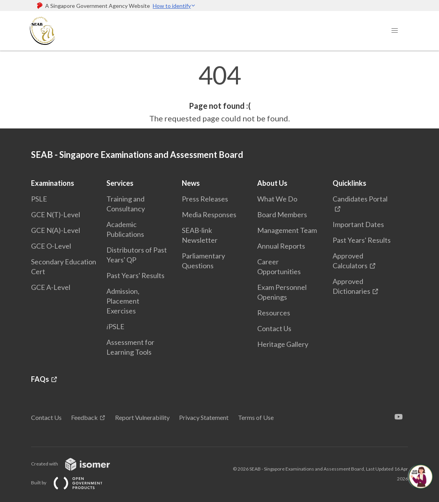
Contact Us (274, 328)
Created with (77, 464)
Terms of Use (256, 417)
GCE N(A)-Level (55, 230)
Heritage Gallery (282, 344)
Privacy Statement (204, 417)
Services (120, 183)
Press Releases (205, 198)
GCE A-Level (50, 287)
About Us (272, 183)
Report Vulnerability (142, 417)
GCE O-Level (51, 246)
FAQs (40, 379)
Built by (73, 483)
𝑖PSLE (115, 326)
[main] (219, 93)
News (191, 183)
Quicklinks (349, 183)
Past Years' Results (135, 275)
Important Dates (358, 224)
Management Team (287, 230)
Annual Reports (281, 246)
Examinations (52, 183)
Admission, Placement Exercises (122, 301)
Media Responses (209, 214)
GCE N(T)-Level (55, 214)
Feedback (84, 417)
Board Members (282, 214)
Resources (273, 312)
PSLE (39, 198)
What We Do (277, 198)
